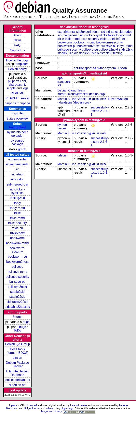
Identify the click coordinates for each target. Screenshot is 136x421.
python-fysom (106, 68)
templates (21, 64)
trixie (17, 213)
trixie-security (17, 223)
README (17, 93)
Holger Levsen (32, 408)
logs (25, 88)
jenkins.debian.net (17, 379)
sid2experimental (17, 164)
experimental (17, 159)
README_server (17, 98)
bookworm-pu (17, 256)
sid (17, 169)
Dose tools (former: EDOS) (17, 351)
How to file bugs (17, 60)
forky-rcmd (17, 208)
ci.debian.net (17, 385)
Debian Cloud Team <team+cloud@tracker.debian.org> (81, 92)
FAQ (17, 45)
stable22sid (17, 296)
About (17, 35)
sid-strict (17, 174)
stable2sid (17, 291)
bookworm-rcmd (17, 243)
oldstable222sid (17, 301)
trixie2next (17, 233)
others (49, 408)
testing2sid (17, 127)
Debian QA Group (17, 344)
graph (22, 149)
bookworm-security (17, 249)
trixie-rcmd (17, 218)
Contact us (17, 50)
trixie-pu (17, 228)
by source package (17, 142)
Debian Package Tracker (17, 364)
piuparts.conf (17, 81)
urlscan (122, 68)
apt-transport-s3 (85, 68)
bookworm (17, 238)
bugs (26, 322)
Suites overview (17, 118)
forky (17, 203)
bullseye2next (17, 286)
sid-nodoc (17, 179)
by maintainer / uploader (17, 133)
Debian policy (17, 69)
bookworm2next (17, 261)
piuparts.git (67, 408)
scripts (11, 88)
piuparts (12, 405)
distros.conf (17, 84)
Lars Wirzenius (78, 405)
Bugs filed (17, 113)
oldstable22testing (17, 306)
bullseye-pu (17, 281)
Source (17, 316)
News (17, 40)
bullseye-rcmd (17, 271)
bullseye (17, 266)
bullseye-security (17, 276)
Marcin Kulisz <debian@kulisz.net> (81, 99)
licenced (32, 405)
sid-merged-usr (17, 184)
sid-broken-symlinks (17, 191)
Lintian (17, 357)
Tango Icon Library (51, 411)
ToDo (17, 330)
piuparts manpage (17, 103)
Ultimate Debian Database (17, 373)
